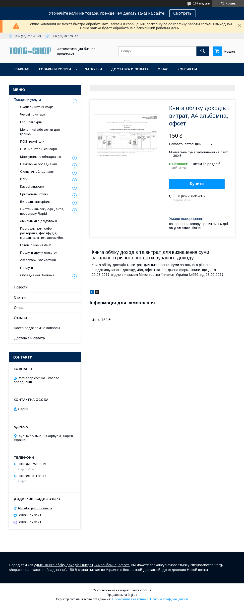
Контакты (187, 69)
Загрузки (93, 69)
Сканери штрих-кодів (37, 107)
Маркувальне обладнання (40, 157)
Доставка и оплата (130, 69)
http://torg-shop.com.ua (35, 508)
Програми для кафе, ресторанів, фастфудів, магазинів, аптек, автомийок (41, 233)
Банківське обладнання (38, 164)
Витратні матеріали (35, 201)
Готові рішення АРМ (35, 245)
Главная (21, 69)
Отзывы (20, 318)
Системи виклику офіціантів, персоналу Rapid (42, 211)
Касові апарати (32, 186)
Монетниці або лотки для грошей (40, 132)
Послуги (26, 268)
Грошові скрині (31, 122)
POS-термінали (32, 141)
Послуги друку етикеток (38, 252)
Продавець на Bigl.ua (122, 595)
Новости (21, 287)
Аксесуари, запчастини (38, 260)
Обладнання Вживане (37, 275)
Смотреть (182, 13)
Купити (197, 184)
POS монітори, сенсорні (39, 149)
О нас (163, 69)
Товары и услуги (54, 69)
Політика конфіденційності (169, 599)
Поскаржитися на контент (130, 599)
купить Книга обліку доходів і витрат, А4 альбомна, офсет (81, 565)
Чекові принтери (32, 114)
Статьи (20, 297)
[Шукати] (202, 51)
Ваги (23, 179)
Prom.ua (145, 590)
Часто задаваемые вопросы (37, 328)
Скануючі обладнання (37, 171)
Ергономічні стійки (34, 194)
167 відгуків (201, 3)
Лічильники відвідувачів (38, 221)
